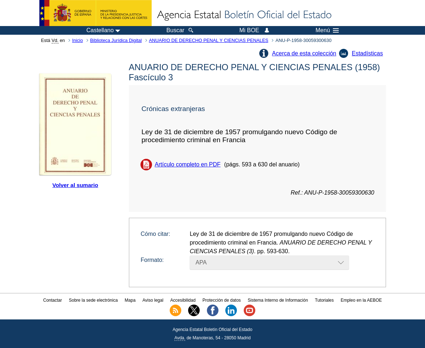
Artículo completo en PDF (188, 164)
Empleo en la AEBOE (361, 300)
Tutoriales (324, 300)
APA (201, 262)
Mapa (130, 300)
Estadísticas (367, 53)
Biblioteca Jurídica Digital (116, 40)
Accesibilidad (183, 300)
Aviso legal (153, 300)
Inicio (77, 40)
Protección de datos (222, 300)
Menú (327, 30)
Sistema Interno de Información (278, 300)
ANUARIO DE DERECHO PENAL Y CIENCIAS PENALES (208, 40)
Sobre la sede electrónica (93, 300)
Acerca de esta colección (304, 53)
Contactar (52, 300)
